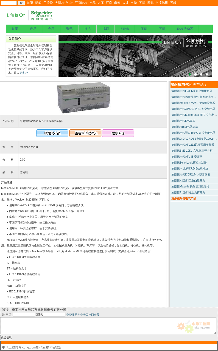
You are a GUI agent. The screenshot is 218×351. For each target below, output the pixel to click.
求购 (117, 3)
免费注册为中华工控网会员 (82, 314)
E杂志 (124, 29)
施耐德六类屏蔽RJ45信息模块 (189, 168)
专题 (51, 29)
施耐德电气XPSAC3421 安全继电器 (193, 108)
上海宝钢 (135, 56)
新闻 (38, 3)
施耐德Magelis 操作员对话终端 (190, 186)
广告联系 (55, 347)
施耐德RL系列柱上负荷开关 (188, 192)
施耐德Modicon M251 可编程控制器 (193, 103)
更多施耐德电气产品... (184, 198)
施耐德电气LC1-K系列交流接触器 (191, 91)
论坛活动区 (185, 29)
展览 (150, 3)
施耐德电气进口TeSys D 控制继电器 (193, 132)
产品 (92, 3)
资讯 (69, 29)
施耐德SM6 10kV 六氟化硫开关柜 (191, 150)
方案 (101, 3)
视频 (173, 3)
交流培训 (161, 3)
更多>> (23, 72)
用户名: (18, 314)
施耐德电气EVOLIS (183, 120)
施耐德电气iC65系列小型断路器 (190, 174)
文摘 (134, 3)
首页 (30, 3)
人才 (125, 3)
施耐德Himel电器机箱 (184, 126)
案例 (144, 29)
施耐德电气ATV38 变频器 (186, 156)
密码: (51, 314)
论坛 (69, 3)
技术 (87, 29)
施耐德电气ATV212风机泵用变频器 (192, 144)
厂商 (109, 3)
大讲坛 (59, 3)
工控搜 (48, 3)
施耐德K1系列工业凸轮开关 (188, 180)
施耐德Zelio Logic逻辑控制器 (189, 162)
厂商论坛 (81, 3)
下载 (142, 3)
